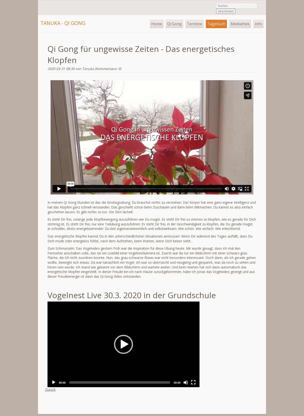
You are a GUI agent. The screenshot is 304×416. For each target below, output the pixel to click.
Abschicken (225, 11)
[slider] (119, 382)
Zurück (50, 389)
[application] (124, 344)
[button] (123, 344)
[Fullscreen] (193, 382)
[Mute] (185, 382)
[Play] (53, 382)
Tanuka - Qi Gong (63, 23)
